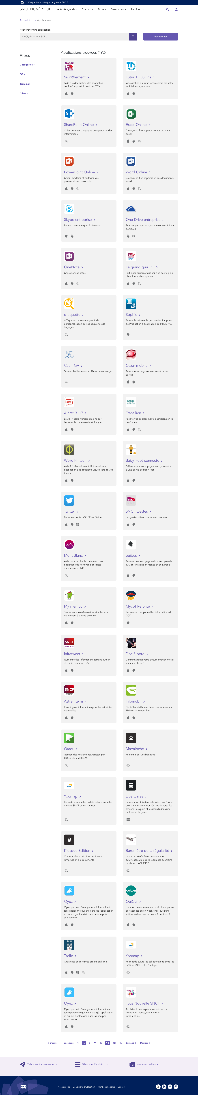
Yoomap (71, 796)
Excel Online (137, 124)
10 (100, 1043)
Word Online (137, 172)
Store (102, 9)
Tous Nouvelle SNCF (143, 1003)
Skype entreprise (78, 219)
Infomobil (134, 701)
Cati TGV (72, 365)
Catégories (26, 64)
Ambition (137, 9)
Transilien (134, 413)
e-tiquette (72, 314)
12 (114, 1043)
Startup (87, 9)
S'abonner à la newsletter (38, 1064)
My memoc (74, 606)
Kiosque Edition (77, 850)
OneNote (72, 267)
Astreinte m (74, 701)
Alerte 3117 (74, 413)
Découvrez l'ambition (91, 1064)
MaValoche (135, 749)
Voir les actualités (143, 1064)
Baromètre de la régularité (148, 850)
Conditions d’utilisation (84, 1087)
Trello (69, 956)
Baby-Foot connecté (143, 460)
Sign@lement (75, 77)
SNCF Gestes (137, 511)
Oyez (69, 901)
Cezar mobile (137, 365)
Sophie (132, 314)
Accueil (24, 20)
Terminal (25, 84)
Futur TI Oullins (139, 77)
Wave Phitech (76, 460)
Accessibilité (64, 1087)
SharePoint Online (79, 124)
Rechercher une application (35, 29)
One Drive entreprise (143, 219)
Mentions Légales (106, 1087)
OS (21, 74)
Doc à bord (136, 654)
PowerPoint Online (80, 172)
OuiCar (132, 901)
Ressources (118, 9)
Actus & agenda (67, 9)
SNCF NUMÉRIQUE (35, 9)
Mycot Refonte (138, 606)
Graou (69, 749)
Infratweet (72, 654)
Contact (121, 1087)
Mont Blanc (74, 555)
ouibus (132, 555)
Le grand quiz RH (140, 267)
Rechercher (160, 36)
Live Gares (135, 796)
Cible (23, 93)
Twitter (70, 511)
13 (120, 1043)
